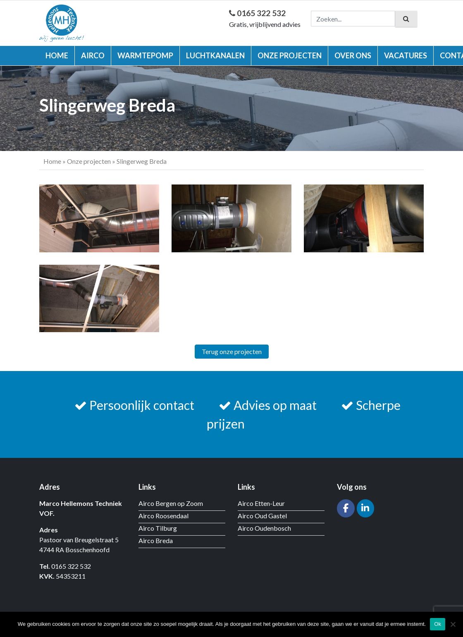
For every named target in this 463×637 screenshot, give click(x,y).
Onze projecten (290, 55)
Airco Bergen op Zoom (170, 503)
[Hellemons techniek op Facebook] (346, 508)
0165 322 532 (257, 13)
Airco (93, 55)
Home (56, 55)
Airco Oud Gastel (262, 516)
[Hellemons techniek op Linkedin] (366, 508)
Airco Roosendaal (163, 516)
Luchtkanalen (215, 55)
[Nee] (453, 624)
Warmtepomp (145, 55)
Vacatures (405, 55)
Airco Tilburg (157, 528)
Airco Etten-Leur (261, 503)
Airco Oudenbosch (264, 528)
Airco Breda (155, 540)
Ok (437, 624)
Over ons (352, 55)
